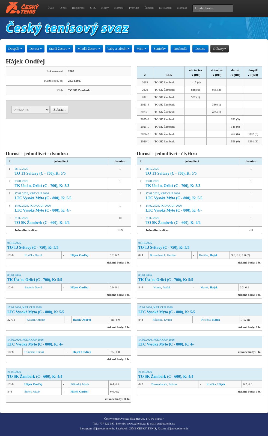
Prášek (167, 287)
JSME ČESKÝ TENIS (142, 428)
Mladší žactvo (89, 48)
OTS (93, 7)
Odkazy (219, 48)
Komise (119, 7)
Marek (205, 287)
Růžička (157, 319)
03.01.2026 (60, 183)
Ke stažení (165, 7)
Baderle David (33, 287)
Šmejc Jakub (32, 391)
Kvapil (168, 319)
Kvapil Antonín (36, 319)
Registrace (78, 7)
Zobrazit (59, 109)
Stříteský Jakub (79, 384)
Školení (149, 7)
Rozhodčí (180, 48)
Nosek (157, 287)
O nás (62, 7)
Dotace (200, 48)
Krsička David (33, 255)
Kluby (105, 7)
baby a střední (119, 48)
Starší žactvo (59, 48)
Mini (142, 48)
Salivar (173, 384)
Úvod (50, 7)
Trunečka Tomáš (34, 351)
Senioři (160, 48)
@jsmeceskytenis (103, 428)
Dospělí (15, 48)
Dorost (35, 48)
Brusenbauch (157, 255)
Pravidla (134, 7)
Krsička (203, 255)
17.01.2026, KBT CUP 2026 (60, 196)
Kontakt (182, 7)
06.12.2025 (60, 171)
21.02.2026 (60, 220)
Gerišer (171, 255)
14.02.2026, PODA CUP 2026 (60, 208)
